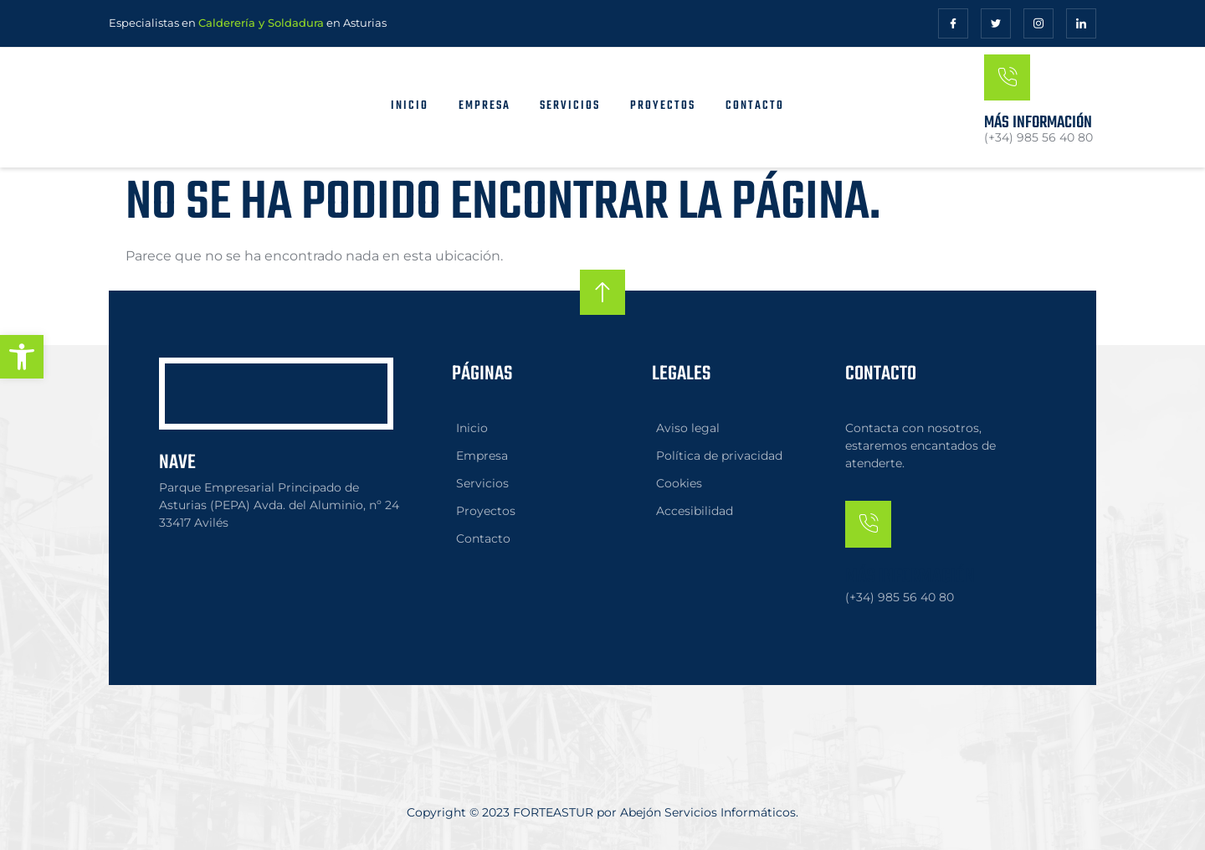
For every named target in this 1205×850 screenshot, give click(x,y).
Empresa (484, 106)
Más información (1038, 123)
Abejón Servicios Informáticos (708, 812)
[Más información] (1007, 77)
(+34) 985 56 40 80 (899, 596)
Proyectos (662, 106)
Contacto (755, 106)
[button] (22, 357)
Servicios (570, 106)
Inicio (409, 106)
